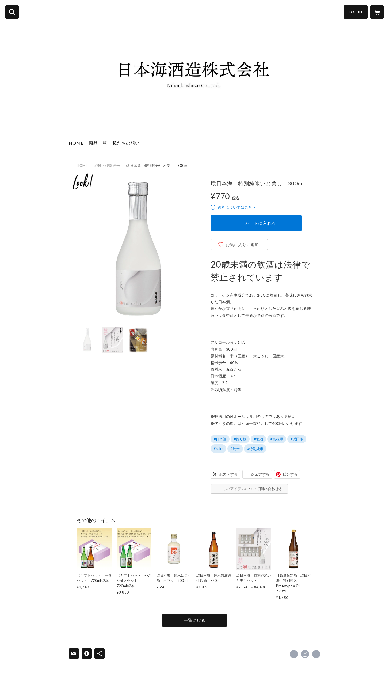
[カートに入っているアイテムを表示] (377, 12)
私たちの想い (126, 142)
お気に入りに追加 (242, 244)
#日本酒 (220, 439)
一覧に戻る (194, 620)
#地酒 (258, 439)
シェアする (260, 474)
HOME (76, 142)
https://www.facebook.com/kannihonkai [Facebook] (294, 654)
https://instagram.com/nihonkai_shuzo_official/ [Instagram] (305, 654)
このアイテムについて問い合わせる (253, 488)
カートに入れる (260, 223)
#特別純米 (255, 449)
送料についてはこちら (237, 207)
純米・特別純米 (107, 165)
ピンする (290, 474)
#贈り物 (240, 439)
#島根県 (276, 439)
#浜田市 (297, 439)
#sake (218, 449)
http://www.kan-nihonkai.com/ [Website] (316, 654)
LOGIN (355, 12)
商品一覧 (98, 142)
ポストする (228, 474)
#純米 (235, 449)
